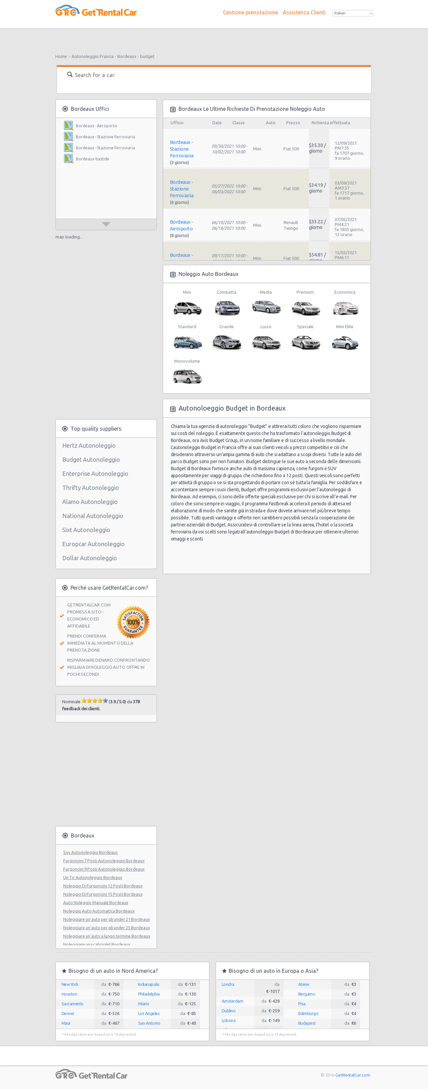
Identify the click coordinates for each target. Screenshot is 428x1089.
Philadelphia (149, 994)
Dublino (229, 1010)
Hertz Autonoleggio (89, 445)
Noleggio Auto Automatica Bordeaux (99, 911)
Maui (66, 1023)
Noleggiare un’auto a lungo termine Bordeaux (106, 936)
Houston (69, 994)
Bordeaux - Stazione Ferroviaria (105, 137)
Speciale (305, 338)
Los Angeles (149, 1013)
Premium (305, 303)
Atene (303, 984)
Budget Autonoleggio (91, 459)
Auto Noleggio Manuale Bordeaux (95, 902)
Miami (143, 1003)
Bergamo (306, 994)
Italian (339, 13)
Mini (187, 303)
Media (266, 303)
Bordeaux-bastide (92, 159)
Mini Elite (345, 338)
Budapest (307, 1023)
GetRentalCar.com (352, 1075)
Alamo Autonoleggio (90, 501)
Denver (68, 1013)
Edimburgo (308, 1013)
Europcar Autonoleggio (93, 543)
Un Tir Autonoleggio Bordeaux (92, 877)
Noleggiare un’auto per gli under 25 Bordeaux (106, 927)
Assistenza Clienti (304, 12)
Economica (345, 303)
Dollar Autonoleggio (89, 558)
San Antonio (149, 1023)
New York (70, 984)
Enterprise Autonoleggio (95, 473)
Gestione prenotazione (250, 12)
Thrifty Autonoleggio (90, 487)
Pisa (302, 1003)
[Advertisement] (214, 38)
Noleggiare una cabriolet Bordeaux (96, 944)
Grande (226, 338)
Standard (187, 338)
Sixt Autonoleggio (86, 529)
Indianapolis (148, 984)
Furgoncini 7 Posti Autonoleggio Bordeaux (104, 860)
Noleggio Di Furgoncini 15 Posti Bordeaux (103, 894)
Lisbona (229, 1020)
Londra (228, 984)
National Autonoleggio (92, 515)
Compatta (226, 303)
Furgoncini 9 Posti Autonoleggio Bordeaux (104, 869)
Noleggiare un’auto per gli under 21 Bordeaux (106, 919)
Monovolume (187, 372)
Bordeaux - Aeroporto (96, 126)
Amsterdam (232, 1001)
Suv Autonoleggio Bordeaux (90, 852)
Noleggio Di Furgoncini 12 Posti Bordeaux (103, 885)
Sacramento (73, 1003)
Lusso (266, 338)
